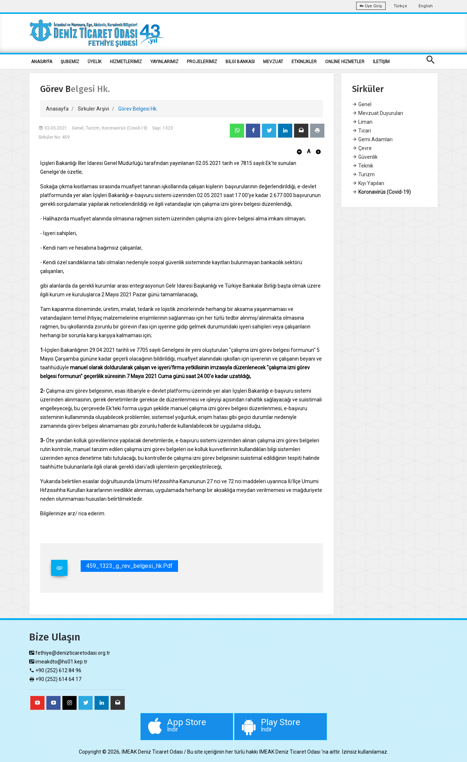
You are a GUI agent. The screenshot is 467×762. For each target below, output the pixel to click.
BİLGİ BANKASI (240, 61)
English (425, 6)
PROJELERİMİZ (202, 61)
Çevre (362, 148)
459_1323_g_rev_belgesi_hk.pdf (129, 565)
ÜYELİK (94, 61)
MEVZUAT (273, 61)
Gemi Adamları (372, 139)
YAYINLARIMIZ (164, 61)
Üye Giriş (371, 6)
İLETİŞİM (381, 61)
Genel (361, 104)
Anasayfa (57, 109)
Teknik (362, 166)
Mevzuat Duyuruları (377, 113)
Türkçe (400, 6)
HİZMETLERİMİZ (126, 61)
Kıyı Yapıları (368, 183)
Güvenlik (365, 157)
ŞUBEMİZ (70, 61)
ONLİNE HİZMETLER (344, 61)
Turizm (363, 174)
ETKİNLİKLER (304, 61)
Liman (362, 122)
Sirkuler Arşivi (93, 109)
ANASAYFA (41, 61)
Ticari (361, 131)
